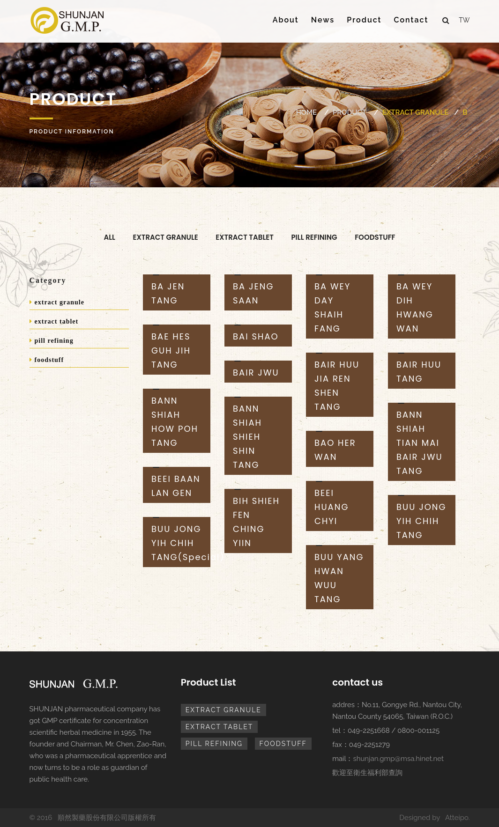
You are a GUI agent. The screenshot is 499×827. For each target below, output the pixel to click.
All (109, 237)
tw (464, 20)
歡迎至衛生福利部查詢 (367, 772)
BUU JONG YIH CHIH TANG (421, 521)
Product (364, 19)
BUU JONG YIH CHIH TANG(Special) (188, 543)
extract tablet (245, 237)
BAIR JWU (256, 372)
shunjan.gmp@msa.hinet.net (398, 758)
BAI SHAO (256, 336)
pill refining (314, 237)
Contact (411, 19)
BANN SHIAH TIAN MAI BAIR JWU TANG (419, 443)
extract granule (415, 112)
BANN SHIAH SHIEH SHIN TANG (247, 437)
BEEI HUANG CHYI (331, 507)
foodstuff (375, 237)
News (323, 19)
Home (306, 112)
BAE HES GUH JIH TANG (171, 350)
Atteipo (457, 817)
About (286, 19)
